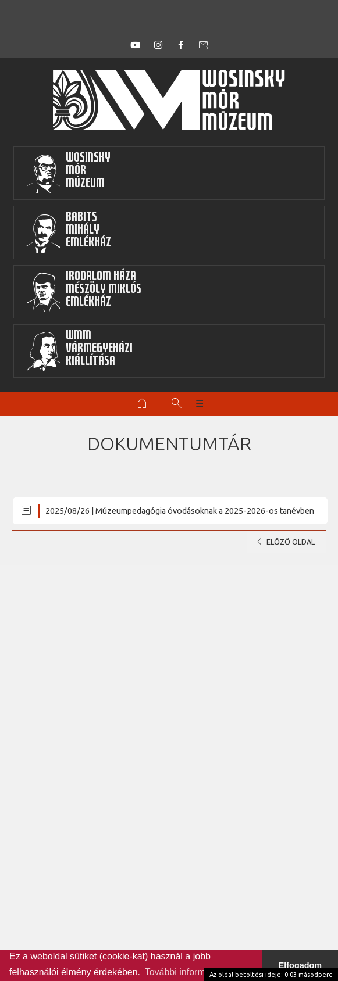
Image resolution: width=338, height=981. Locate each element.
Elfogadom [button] (300, 965)
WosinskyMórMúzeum (68, 173)
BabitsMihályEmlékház (68, 232)
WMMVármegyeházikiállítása (79, 351)
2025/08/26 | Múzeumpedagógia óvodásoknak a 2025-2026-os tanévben (166, 510)
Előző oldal (283, 542)
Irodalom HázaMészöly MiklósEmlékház (83, 291)
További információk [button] (186, 972)
